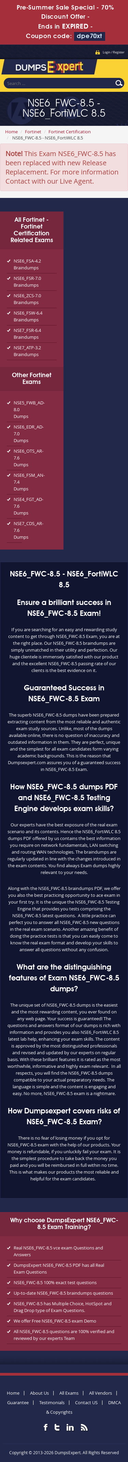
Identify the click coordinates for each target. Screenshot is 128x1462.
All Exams (69, 1393)
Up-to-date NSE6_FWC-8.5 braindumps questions (63, 1293)
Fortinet (33, 132)
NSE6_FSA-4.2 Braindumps (27, 264)
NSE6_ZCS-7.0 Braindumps (27, 298)
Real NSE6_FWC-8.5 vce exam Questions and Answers (58, 1251)
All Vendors (100, 1393)
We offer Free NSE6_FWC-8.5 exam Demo (55, 1321)
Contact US (86, 1402)
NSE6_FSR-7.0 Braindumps (27, 281)
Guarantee (18, 1402)
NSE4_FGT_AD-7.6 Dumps (18, 506)
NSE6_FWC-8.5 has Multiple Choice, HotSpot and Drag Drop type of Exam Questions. (63, 1306)
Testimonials (52, 1402)
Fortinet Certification (69, 132)
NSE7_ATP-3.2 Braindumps (27, 351)
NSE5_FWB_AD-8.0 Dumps (18, 409)
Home (11, 132)
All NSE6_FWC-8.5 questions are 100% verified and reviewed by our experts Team (64, 1334)
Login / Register (114, 52)
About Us (39, 1393)
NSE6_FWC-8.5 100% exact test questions (55, 1282)
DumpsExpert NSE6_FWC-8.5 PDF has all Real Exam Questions (59, 1268)
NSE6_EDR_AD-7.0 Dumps (18, 433)
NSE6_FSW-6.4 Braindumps (28, 316)
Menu (116, 66)
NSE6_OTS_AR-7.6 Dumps (18, 458)
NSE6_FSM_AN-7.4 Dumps (18, 482)
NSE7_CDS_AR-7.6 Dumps (18, 530)
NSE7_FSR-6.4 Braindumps (27, 333)
